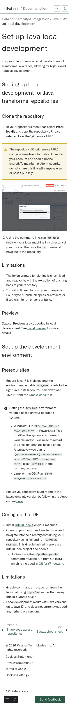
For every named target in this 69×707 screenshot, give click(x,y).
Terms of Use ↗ (16, 668)
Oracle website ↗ (40, 395)
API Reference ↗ (17, 691)
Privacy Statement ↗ (19, 662)
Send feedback (50, 699)
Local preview (36, 328)
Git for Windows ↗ (51, 563)
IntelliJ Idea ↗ (24, 525)
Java (55, 19)
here (19, 501)
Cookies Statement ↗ (20, 656)
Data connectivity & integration (25, 19)
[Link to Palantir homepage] (11, 8)
